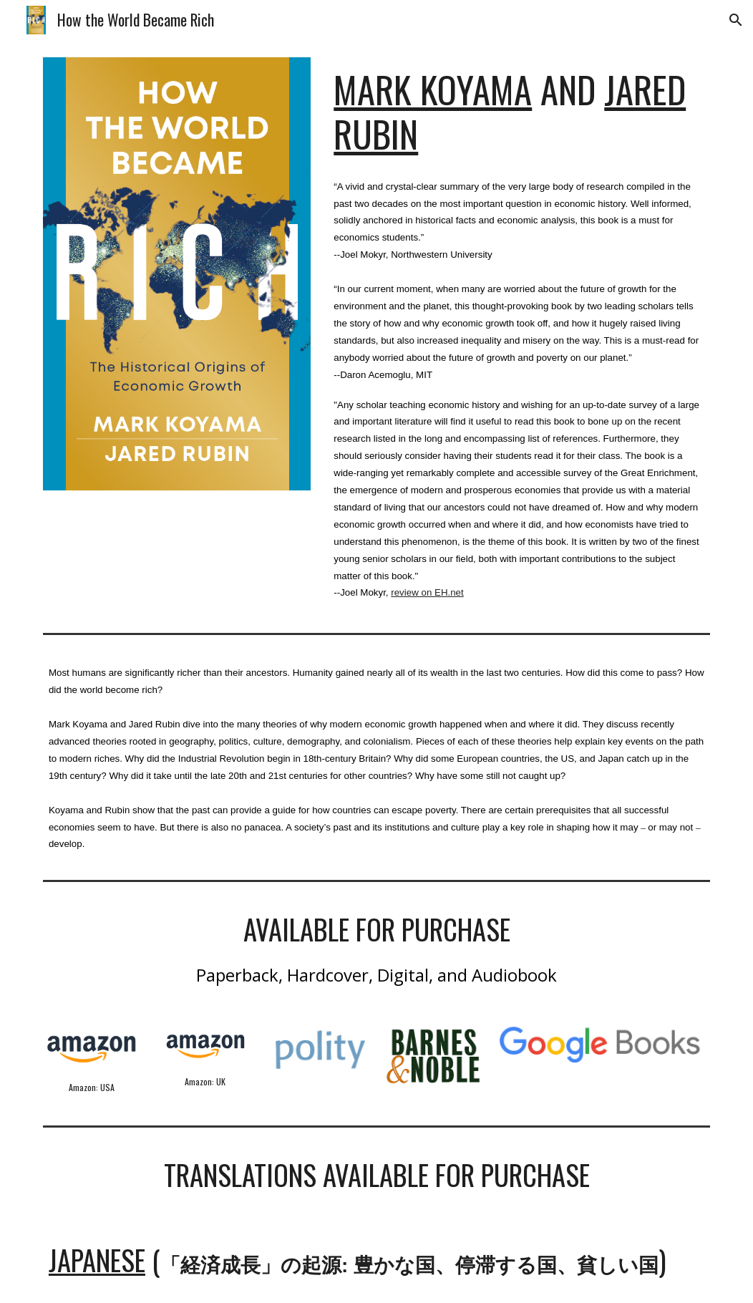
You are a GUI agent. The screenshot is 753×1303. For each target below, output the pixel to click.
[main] (519, 112)
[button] (736, 20)
